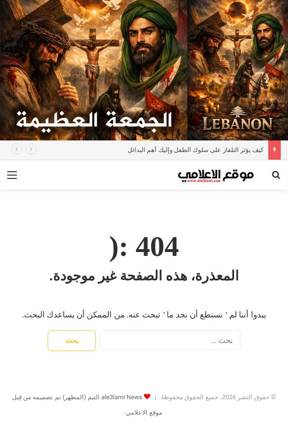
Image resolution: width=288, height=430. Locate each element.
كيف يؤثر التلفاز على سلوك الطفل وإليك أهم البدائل (195, 149)
